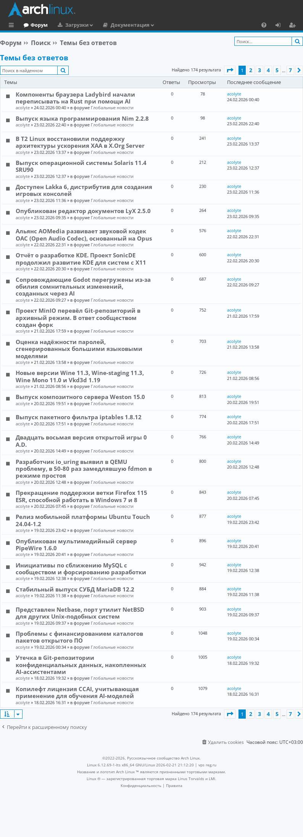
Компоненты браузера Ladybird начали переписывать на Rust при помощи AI (75, 97)
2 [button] (250, 70)
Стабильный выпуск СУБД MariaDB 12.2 (75, 589)
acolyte (23, 107)
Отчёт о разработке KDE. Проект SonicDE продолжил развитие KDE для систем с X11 (81, 258)
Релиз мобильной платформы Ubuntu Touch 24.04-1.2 (83, 520)
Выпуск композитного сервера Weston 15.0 (80, 397)
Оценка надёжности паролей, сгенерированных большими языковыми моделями (79, 349)
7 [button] (290, 70)
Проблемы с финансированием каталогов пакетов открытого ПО (79, 637)
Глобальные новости (112, 107)
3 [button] (259, 70)
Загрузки (108, 24)
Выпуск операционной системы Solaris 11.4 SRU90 (81, 166)
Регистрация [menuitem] (294, 26)
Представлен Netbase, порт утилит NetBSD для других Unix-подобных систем (80, 613)
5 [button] (277, 70)
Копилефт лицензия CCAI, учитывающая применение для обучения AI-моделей (77, 692)
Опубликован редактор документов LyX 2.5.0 (83, 211)
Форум (70, 24)
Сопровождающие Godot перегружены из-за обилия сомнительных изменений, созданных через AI (83, 286)
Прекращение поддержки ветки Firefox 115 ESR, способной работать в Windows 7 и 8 (81, 496)
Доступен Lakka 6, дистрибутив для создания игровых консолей (84, 190)
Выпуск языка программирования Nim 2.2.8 (82, 118)
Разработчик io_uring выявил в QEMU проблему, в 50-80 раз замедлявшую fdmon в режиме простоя (84, 469)
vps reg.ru (207, 765)
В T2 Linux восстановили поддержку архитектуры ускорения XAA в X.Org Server (80, 142)
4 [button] (268, 70)
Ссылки (12, 26)
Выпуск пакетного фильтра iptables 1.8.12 (79, 417)
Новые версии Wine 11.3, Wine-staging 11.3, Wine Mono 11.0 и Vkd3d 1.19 (80, 376)
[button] (229, 70)
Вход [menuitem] (280, 26)
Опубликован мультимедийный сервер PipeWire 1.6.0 (76, 544)
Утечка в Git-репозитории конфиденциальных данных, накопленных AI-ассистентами (81, 664)
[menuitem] (264, 25)
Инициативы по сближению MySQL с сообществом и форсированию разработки (81, 568)
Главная (34, 24)
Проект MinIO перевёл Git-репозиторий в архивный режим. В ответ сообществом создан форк (78, 317)
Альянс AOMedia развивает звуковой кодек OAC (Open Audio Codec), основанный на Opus (84, 234)
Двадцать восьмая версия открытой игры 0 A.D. (81, 440)
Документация (161, 24)
